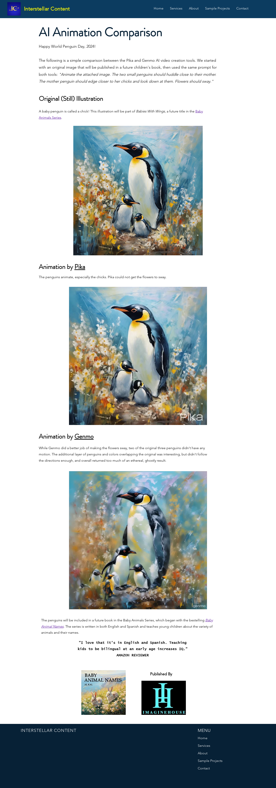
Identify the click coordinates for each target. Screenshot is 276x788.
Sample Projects (210, 761)
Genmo (84, 436)
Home (202, 738)
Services (204, 746)
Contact (204, 768)
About (202, 753)
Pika (79, 266)
